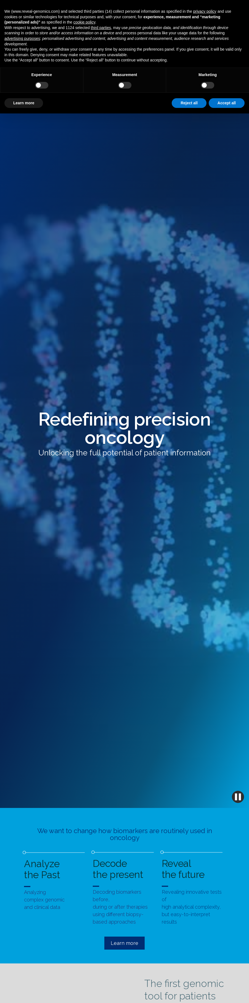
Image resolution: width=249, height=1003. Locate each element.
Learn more (124, 943)
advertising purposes (22, 38)
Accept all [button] (227, 103)
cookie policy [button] (84, 22)
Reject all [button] (189, 103)
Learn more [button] (23, 103)
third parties (101, 27)
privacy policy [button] (204, 11)
